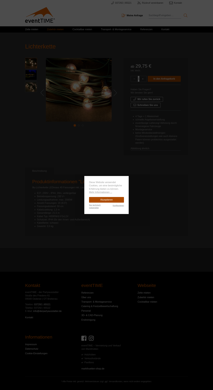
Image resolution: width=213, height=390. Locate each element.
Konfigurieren (118, 205)
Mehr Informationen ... (100, 192)
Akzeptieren (106, 199)
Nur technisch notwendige (95, 206)
